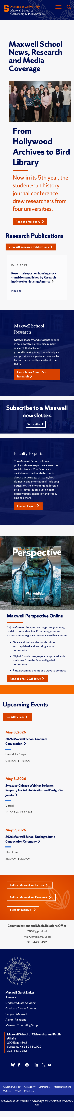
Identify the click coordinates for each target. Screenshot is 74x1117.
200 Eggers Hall (17, 1042)
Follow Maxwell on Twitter (29, 885)
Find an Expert (28, 506)
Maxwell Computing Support (23, 1025)
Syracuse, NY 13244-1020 (24, 1046)
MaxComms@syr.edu (37, 936)
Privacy (17, 1090)
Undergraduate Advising (20, 1003)
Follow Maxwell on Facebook (30, 897)
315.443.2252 (17, 1050)
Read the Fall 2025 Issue (27, 678)
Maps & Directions (62, 1086)
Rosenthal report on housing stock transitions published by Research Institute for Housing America (33, 277)
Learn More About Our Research (32, 374)
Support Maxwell (23, 909)
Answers (10, 997)
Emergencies (44, 1086)
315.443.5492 (37, 942)
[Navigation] (58, 7)
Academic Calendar (12, 1086)
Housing (16, 291)
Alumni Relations (15, 1019)
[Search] (68, 7)
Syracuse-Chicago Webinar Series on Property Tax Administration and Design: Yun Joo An (34, 790)
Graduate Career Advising (21, 1008)
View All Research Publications (31, 247)
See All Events (17, 717)
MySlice (6, 1090)
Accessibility (29, 1086)
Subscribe (35, 424)
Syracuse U (29, 1090)
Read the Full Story (30, 221)
